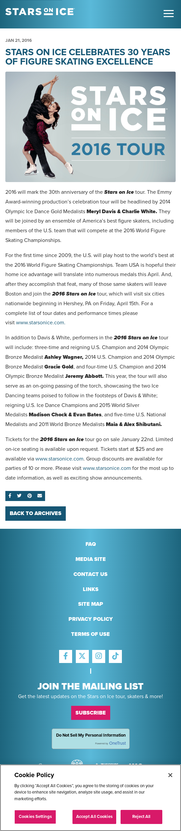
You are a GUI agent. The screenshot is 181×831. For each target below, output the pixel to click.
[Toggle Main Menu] (169, 13)
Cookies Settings (35, 817)
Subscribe (90, 713)
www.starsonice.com (59, 458)
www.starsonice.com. (40, 322)
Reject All (141, 817)
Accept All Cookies (94, 817)
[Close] (170, 775)
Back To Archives (35, 513)
